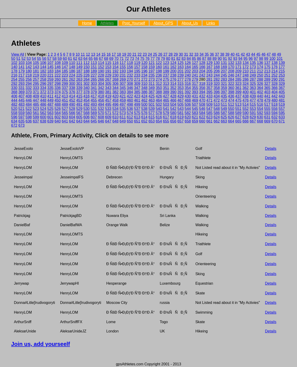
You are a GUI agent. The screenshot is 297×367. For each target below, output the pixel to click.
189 (94, 71)
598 (29, 117)
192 (115, 71)
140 (14, 67)
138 (274, 63)
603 (65, 117)
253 (282, 75)
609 (108, 117)
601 (50, 117)
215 (282, 71)
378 (87, 92)
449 (50, 100)
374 (58, 92)
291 (282, 79)
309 (137, 84)
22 (140, 54)
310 (144, 84)
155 (122, 67)
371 (36, 92)
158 (144, 67)
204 (202, 71)
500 (144, 104)
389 (166, 92)
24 (150, 54)
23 (145, 54)
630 (260, 117)
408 (29, 96)
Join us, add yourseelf (40, 344)
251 (267, 75)
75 (142, 59)
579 (166, 113)
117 (122, 63)
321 (224, 84)
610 (115, 117)
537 (137, 109)
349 (151, 88)
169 (224, 67)
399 (238, 92)
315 (181, 84)
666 (245, 121)
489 (65, 104)
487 (50, 104)
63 (80, 59)
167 (209, 67)
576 (144, 113)
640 (58, 121)
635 (21, 121)
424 (144, 96)
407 (21, 96)
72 (127, 59)
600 (43, 117)
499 (137, 104)
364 (260, 88)
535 (122, 109)
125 (181, 63)
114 (101, 63)
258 (43, 79)
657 (181, 121)
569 (94, 113)
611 (122, 117)
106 (43, 63)
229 (108, 75)
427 (166, 96)
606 (87, 117)
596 (14, 117)
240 (188, 75)
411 (50, 96)
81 (173, 59)
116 (115, 63)
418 (101, 96)
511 (224, 104)
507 (195, 104)
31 (186, 54)
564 (58, 113)
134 (245, 63)
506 (188, 104)
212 (260, 71)
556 (274, 109)
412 (58, 96)
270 (130, 79)
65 (91, 59)
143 (36, 67)
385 (137, 92)
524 (43, 109)
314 (173, 84)
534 (115, 109)
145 (50, 67)
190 (101, 71)
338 (72, 88)
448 (43, 100)
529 (79, 109)
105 (36, 63)
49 (279, 54)
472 (216, 100)
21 (134, 54)
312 (159, 84)
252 (274, 75)
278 (188, 79)
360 (231, 88)
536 (130, 109)
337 (65, 88)
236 (159, 75)
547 (209, 109)
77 (153, 59)
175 (267, 67)
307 (122, 84)
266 (101, 79)
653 (151, 121)
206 (216, 71)
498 (130, 104)
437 (238, 96)
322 (231, 84)
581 (181, 113)
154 (115, 67)
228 (101, 75)
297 (50, 84)
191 (108, 71)
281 (209, 79)
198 (159, 71)
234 (144, 75)
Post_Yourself (133, 23)
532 (101, 109)
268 (115, 79)
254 (14, 79)
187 (79, 71)
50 (13, 59)
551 (238, 109)
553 (253, 109)
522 (29, 109)
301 (79, 84)
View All (17, 54)
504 (173, 104)
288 (260, 79)
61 (70, 59)
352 (173, 88)
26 (160, 54)
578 (159, 113)
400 (245, 92)
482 (14, 104)
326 (260, 84)
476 (245, 100)
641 (65, 121)
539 (151, 109)
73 (132, 59)
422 (130, 96)
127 (195, 63)
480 (274, 100)
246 (231, 75)
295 (36, 84)
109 (65, 63)
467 (181, 100)
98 (261, 59)
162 (173, 67)
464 (159, 100)
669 (267, 121)
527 (65, 109)
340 (87, 88)
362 (245, 88)
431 (195, 96)
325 (253, 84)
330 (14, 88)
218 (29, 75)
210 (245, 71)
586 (216, 113)
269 (122, 79)
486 (43, 104)
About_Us (189, 23)
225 (79, 75)
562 (43, 113)
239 (181, 75)
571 (108, 113)
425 (151, 96)
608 (101, 117)
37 (217, 54)
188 (87, 71)
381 (108, 92)
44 (253, 54)
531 (94, 109)
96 (251, 59)
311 (151, 84)
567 (79, 113)
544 (188, 109)
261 (65, 79)
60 (65, 59)
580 (173, 113)
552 (245, 109)
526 (58, 109)
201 (181, 71)
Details (270, 149)
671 (282, 121)
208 (231, 71)
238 (173, 75)
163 (181, 67)
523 (36, 109)
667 (253, 121)
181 (36, 71)
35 (207, 54)
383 (122, 92)
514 (245, 104)
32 (191, 54)
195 (137, 71)
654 (159, 121)
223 (65, 75)
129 (209, 63)
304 (101, 84)
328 (274, 84)
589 (238, 113)
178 (14, 71)
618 (173, 117)
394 (202, 92)
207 (224, 71)
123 (166, 63)
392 (188, 92)
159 (151, 67)
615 (151, 117)
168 (216, 67)
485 (36, 104)
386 (144, 92)
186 (72, 71)
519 (282, 104)
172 (245, 67)
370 (29, 92)
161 (166, 67)
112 (87, 63)
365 (267, 88)
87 (204, 59)
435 (224, 96)
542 (173, 109)
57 (49, 59)
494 (101, 104)
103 (21, 63)
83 (183, 59)
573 (122, 113)
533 (108, 109)
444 (14, 100)
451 (65, 100)
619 (181, 117)
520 (14, 109)
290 (274, 79)
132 (231, 63)
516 (260, 104)
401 (253, 92)
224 (72, 75)
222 (58, 75)
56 (44, 59)
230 (115, 75)
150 (87, 67)
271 (137, 79)
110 (72, 63)
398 (231, 92)
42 (243, 54)
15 (103, 54)
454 (87, 100)
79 (163, 59)
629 (253, 117)
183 (50, 71)
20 (129, 54)
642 (72, 121)
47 (269, 54)
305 (108, 84)
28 (170, 54)
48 (274, 54)
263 (79, 79)
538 (144, 109)
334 (43, 88)
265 (94, 79)
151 (94, 67)
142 (29, 67)
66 (96, 59)
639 (50, 121)
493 (94, 104)
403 (267, 92)
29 (176, 54)
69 (111, 59)
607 (94, 117)
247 (238, 75)
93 (235, 59)
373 (50, 92)
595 (282, 113)
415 (79, 96)
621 (195, 117)
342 (101, 88)
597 (21, 117)
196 (144, 71)
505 (181, 104)
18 (119, 54)
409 (36, 96)
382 (115, 92)
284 (231, 79)
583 (195, 113)
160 (159, 67)
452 (72, 100)
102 (14, 63)
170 (231, 67)
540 (159, 109)
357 (209, 88)
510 (216, 104)
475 (238, 100)
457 (108, 100)
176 (274, 67)
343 (108, 88)
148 (72, 67)
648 (115, 121)
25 (155, 54)
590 (245, 113)
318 (202, 84)
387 (151, 92)
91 (225, 59)
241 (195, 75)
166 (202, 67)
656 (173, 121)
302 (87, 84)
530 (87, 109)
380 (101, 92)
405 (282, 92)
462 (144, 100)
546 (202, 109)
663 (224, 121)
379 (94, 92)
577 (151, 113)
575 (137, 113)
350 (159, 88)
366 (274, 88)
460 (130, 100)
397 (224, 92)
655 (166, 121)
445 (21, 100)
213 (267, 71)
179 (21, 71)
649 (122, 121)
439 (253, 96)
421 (122, 96)
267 (108, 79)
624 (216, 117)
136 (260, 63)
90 (220, 59)
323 (238, 84)
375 (65, 92)
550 (231, 109)
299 (65, 84)
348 (144, 88)
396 (216, 92)
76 (147, 59)
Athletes (107, 23)
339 (79, 88)
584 (202, 113)
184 (58, 71)
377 (79, 92)
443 (282, 96)
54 (34, 59)
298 (58, 84)
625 (224, 117)
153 (108, 67)
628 (245, 117)
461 (137, 100)
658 (188, 121)
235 (151, 75)
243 (209, 75)
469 (195, 100)
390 (173, 92)
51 (18, 59)
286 (245, 79)
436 (231, 96)
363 (253, 88)
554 (260, 109)
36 (212, 54)
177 (282, 67)
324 (245, 84)
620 (188, 117)
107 (50, 63)
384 (130, 92)
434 (216, 96)
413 (65, 96)
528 (72, 109)
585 (209, 113)
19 (124, 54)
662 (216, 121)
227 (94, 75)
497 (122, 104)
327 (267, 84)
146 (58, 67)
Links (210, 23)
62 (75, 59)
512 (231, 104)
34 (202, 54)
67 (101, 59)
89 (215, 59)
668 (260, 121)
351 (166, 88)
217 (21, 75)
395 (209, 92)
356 (202, 88)
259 (50, 79)
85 (194, 59)
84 (189, 59)
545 (195, 109)
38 (222, 54)
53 (29, 59)
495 (108, 104)
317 (195, 84)
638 (43, 121)
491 (79, 104)
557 (282, 109)
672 (14, 125)
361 (238, 88)
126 (188, 63)
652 (144, 121)
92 (230, 59)
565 (65, 113)
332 (29, 88)
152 (101, 67)
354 (188, 88)
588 (231, 113)
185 (65, 71)
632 (274, 117)
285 (238, 79)
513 (238, 104)
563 (50, 113)
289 (267, 79)
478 (260, 100)
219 (36, 75)
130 (216, 63)
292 (14, 84)
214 (274, 71)
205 (209, 71)
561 (36, 113)
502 (159, 104)
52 (24, 59)
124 (173, 63)
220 (43, 75)
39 (227, 54)
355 (195, 88)
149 (79, 67)
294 (29, 84)
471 (209, 100)
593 (267, 113)
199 (166, 71)
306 (115, 84)
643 (79, 121)
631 (267, 117)
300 (72, 84)
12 (88, 54)
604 (72, 117)
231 (122, 75)
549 (224, 109)
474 (231, 100)
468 (188, 100)
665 (238, 121)
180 (29, 71)
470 (202, 100)
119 (137, 63)
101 (280, 59)
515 (253, 104)
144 (43, 67)
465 (166, 100)
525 (50, 109)
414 (72, 96)
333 (36, 88)
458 (115, 100)
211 (253, 71)
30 (181, 54)
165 (195, 67)
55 (39, 59)
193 (122, 71)
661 (209, 121)
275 (166, 79)
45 (258, 54)
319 (209, 84)
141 (21, 67)
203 (195, 71)
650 (130, 121)
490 (72, 104)
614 (144, 117)
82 (178, 59)
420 (115, 96)
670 (274, 121)
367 (282, 88)
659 (195, 121)
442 (274, 96)
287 (253, 79)
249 (253, 75)
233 (137, 75)
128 (202, 63)
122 (159, 63)
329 (282, 84)
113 (94, 63)
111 (79, 63)
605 (79, 117)
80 (168, 59)
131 (224, 63)
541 (166, 109)
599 (36, 117)
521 (21, 109)
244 (216, 75)
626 (231, 117)
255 (21, 79)
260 (58, 79)
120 (144, 63)
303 (94, 84)
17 (114, 54)
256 (29, 79)
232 (130, 75)
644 (87, 121)
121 (151, 63)
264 (87, 79)
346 (130, 88)
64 (86, 59)
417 (94, 96)
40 (232, 54)
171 (238, 67)
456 (101, 100)
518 (274, 104)
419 (108, 96)
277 (181, 79)
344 (115, 88)
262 (72, 79)
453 (79, 100)
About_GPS (163, 23)
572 (115, 113)
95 (245, 59)
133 (238, 63)
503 (166, 104)
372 (43, 92)
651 (137, 121)
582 (188, 113)
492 (87, 104)
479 (267, 100)
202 (188, 71)
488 (58, 104)
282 (216, 79)
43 (248, 54)
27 (165, 54)
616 (159, 117)
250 (260, 75)
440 (260, 96)
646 (101, 121)
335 (50, 88)
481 (282, 100)
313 (166, 84)
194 (130, 71)
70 (116, 59)
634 (14, 121)
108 (58, 63)
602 (58, 117)
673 (21, 125)
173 (253, 67)
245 (224, 75)
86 (199, 59)
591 (253, 113)
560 (29, 113)
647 (108, 121)
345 (122, 88)
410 (43, 96)
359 (224, 88)
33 (196, 54)
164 (188, 67)
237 (166, 75)
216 (14, 75)
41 (238, 54)
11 (83, 54)
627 (238, 117)
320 (216, 84)
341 (94, 88)
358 (216, 88)
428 (173, 96)
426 (159, 96)
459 (122, 100)
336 (58, 88)
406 (14, 96)
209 (238, 71)
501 (151, 104)
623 (209, 117)
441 (267, 96)
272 (144, 79)
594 (274, 113)
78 (158, 59)
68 (106, 59)
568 (87, 113)
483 (21, 104)
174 (260, 67)
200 (173, 71)
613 (137, 117)
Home (87, 23)
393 (195, 92)
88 (209, 59)
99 (266, 59)
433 (209, 96)
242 (202, 75)
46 (263, 54)
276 (173, 79)
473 (224, 100)
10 (78, 54)
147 (65, 67)
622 (202, 117)
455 (94, 100)
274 (159, 79)
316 (188, 84)
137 (267, 63)
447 (36, 100)
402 (260, 92)
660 (202, 121)
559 (21, 113)
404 (274, 92)
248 (245, 75)
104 (29, 63)
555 (267, 109)
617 (166, 117)
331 (21, 88)
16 (109, 54)
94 (240, 59)
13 (93, 54)
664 (231, 121)
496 (115, 104)
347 (137, 88)
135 (253, 63)
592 (260, 113)
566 (72, 113)
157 (137, 67)
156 (130, 67)
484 (29, 104)
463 (151, 100)
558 (14, 113)
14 (98, 54)
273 (151, 79)
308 (130, 84)
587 (224, 113)
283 (224, 79)
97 (256, 59)
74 (137, 59)
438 (245, 96)
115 (108, 63)
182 (43, 71)
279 (195, 79)
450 (58, 100)
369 (21, 92)
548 (216, 109)
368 (14, 92)
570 (101, 113)
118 (130, 63)
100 (272, 59)
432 (202, 96)
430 (188, 96)
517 (267, 104)
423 (137, 96)
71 (121, 59)
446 (29, 100)
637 (36, 121)
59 (60, 59)
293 (21, 84)
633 (282, 117)
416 (87, 96)
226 (87, 75)
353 (181, 88)
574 (130, 113)
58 (54, 59)
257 (36, 79)
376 (72, 92)
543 (181, 109)
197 (151, 71)
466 (173, 100)
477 (253, 100)
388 (159, 92)
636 (29, 121)
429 (181, 96)
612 (130, 117)
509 (209, 104)
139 (282, 63)
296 (43, 84)
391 (181, 92)
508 (202, 104)
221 (50, 75)
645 (94, 121)
